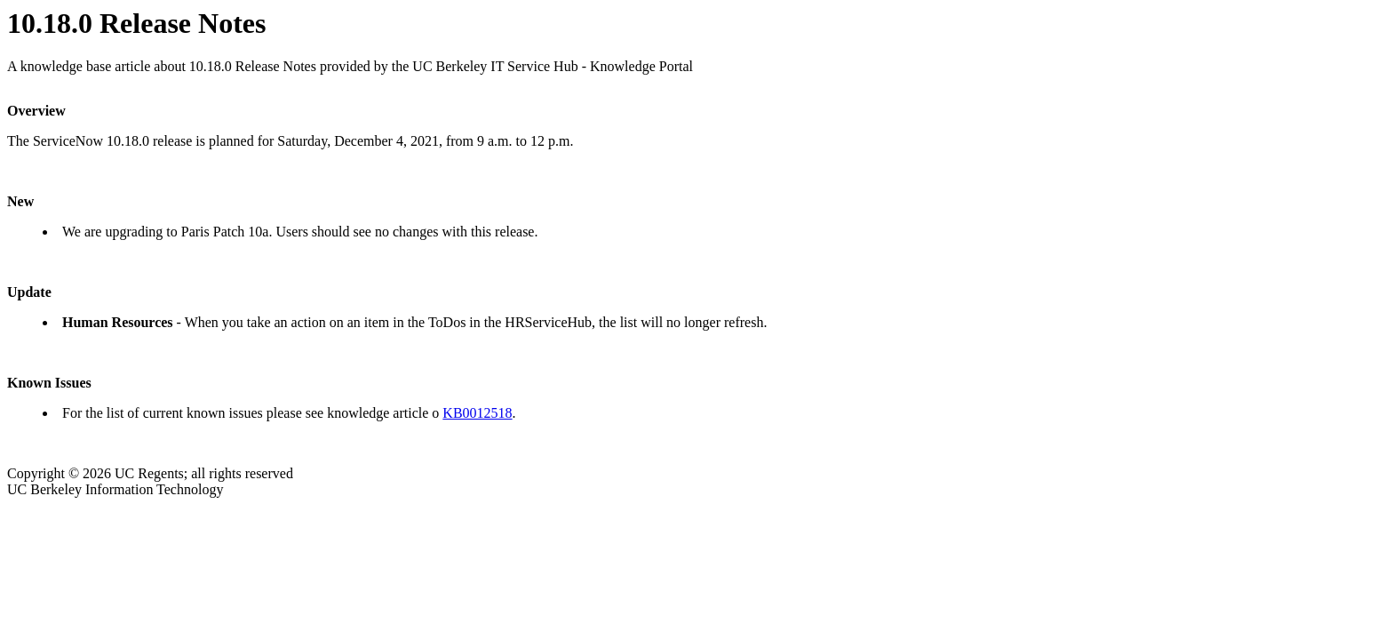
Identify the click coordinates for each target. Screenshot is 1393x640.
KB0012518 (477, 412)
